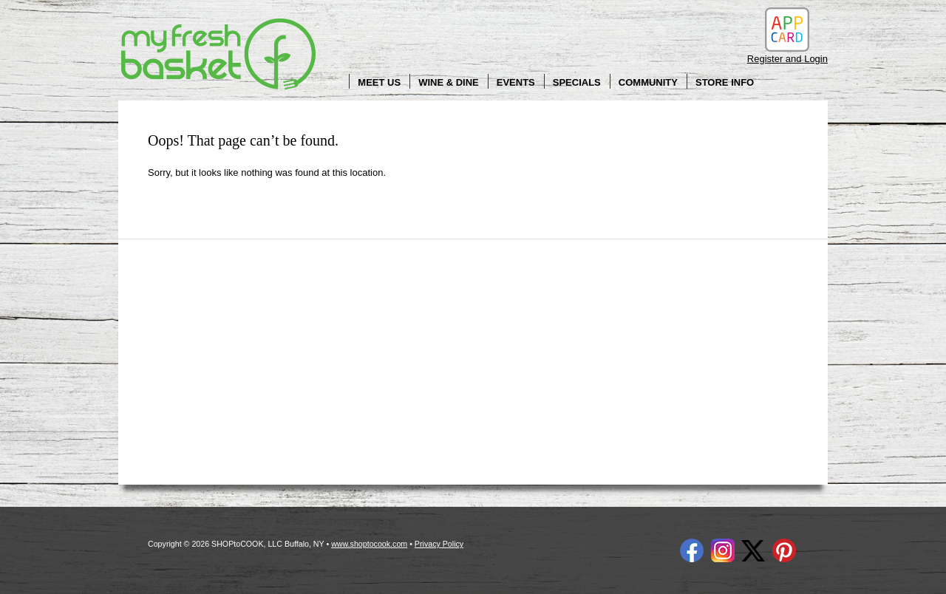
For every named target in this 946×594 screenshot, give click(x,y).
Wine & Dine (448, 82)
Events (516, 82)
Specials (577, 82)
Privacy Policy (439, 543)
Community (648, 82)
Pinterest (784, 550)
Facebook (692, 550)
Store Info (724, 82)
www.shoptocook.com (369, 543)
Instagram (723, 550)
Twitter (753, 550)
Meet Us (379, 82)
